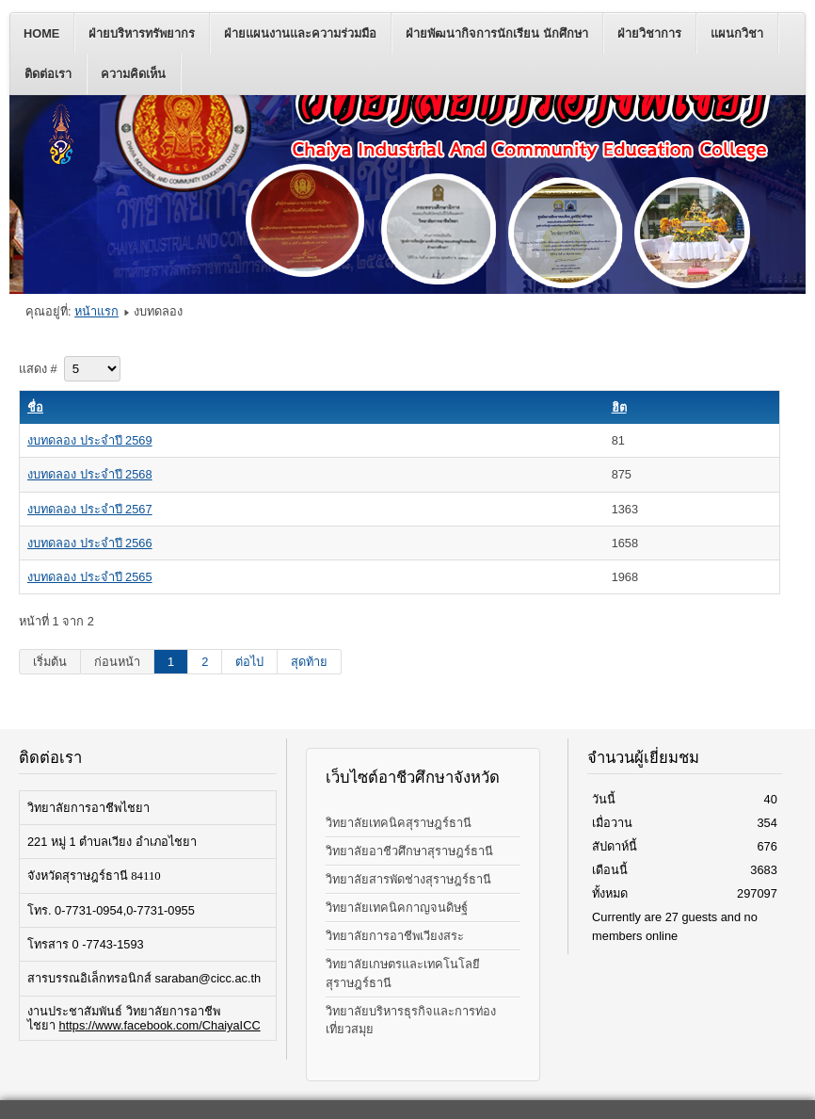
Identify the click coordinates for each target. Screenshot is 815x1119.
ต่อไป (249, 662)
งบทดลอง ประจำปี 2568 (89, 474)
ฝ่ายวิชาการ (649, 33)
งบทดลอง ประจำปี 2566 (89, 543)
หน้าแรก (96, 311)
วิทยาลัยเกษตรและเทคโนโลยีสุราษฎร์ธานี (403, 973)
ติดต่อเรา (48, 74)
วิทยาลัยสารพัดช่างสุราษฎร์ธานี (408, 879)
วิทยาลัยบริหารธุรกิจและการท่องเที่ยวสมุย (411, 1020)
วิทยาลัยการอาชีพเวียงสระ (395, 936)
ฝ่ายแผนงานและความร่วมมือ (300, 33)
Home (41, 33)
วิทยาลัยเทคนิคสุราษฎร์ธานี (398, 823)
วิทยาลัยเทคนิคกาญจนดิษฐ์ (397, 907)
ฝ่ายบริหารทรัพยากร (141, 33)
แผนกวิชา (737, 33)
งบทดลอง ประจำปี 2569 (89, 440)
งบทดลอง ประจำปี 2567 (89, 509)
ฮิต (619, 407)
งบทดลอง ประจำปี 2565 (89, 577)
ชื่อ (35, 407)
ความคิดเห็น (133, 74)
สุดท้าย (309, 662)
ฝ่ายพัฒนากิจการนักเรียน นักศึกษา (497, 33)
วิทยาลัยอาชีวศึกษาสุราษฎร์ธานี (409, 851)
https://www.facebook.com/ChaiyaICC (160, 1025)
